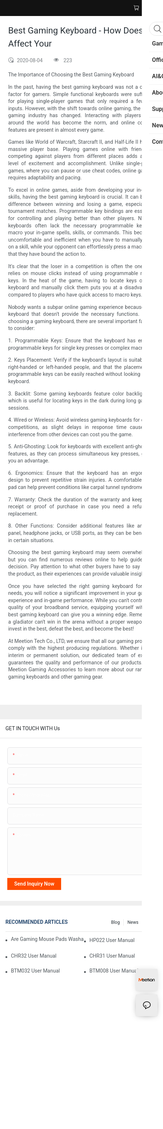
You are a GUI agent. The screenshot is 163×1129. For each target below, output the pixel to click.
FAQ (150, 922)
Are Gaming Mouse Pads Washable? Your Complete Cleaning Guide (47, 939)
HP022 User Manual (112, 940)
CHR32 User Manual (33, 956)
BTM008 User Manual (114, 971)
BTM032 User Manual (35, 971)
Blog (115, 922)
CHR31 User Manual (112, 956)
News (132, 922)
